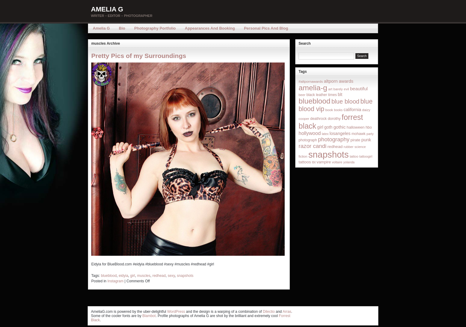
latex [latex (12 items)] (325, 134)
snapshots (185, 276)
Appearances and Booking (210, 28)
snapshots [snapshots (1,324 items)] (328, 154)
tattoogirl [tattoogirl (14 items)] (365, 156)
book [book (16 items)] (329, 110)
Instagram (115, 281)
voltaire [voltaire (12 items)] (337, 162)
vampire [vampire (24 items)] (323, 162)
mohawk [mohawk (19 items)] (358, 134)
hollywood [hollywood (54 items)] (310, 133)
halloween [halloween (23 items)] (355, 127)
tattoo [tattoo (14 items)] (354, 156)
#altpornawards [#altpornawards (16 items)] (311, 81)
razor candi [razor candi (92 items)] (312, 146)
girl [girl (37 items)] (320, 127)
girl (132, 276)
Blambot (149, 316)
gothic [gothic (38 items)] (339, 127)
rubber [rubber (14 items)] (349, 147)
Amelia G (107, 9)
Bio (122, 28)
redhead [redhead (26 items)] (335, 146)
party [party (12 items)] (370, 134)
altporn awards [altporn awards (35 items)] (338, 81)
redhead (159, 276)
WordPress (176, 311)
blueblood (109, 276)
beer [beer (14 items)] (302, 95)
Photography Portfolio (155, 28)
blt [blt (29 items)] (340, 94)
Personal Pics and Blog (266, 28)
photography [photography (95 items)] (333, 139)
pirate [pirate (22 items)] (355, 140)
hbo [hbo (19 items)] (369, 127)
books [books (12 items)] (338, 110)
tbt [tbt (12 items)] (314, 162)
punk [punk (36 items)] (366, 139)
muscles (143, 276)
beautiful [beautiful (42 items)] (359, 88)
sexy (171, 276)
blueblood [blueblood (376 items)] (314, 101)
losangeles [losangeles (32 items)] (340, 133)
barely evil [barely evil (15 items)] (341, 89)
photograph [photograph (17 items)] (308, 140)
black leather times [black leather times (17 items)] (321, 95)
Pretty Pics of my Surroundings (138, 55)
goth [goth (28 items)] (328, 127)
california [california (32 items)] (352, 109)
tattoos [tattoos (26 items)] (305, 162)
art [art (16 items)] (330, 89)
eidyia (123, 276)
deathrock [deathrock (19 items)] (318, 119)
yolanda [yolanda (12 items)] (348, 162)
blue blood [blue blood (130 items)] (345, 101)
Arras (287, 311)
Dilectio (269, 311)
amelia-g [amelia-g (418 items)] (313, 88)
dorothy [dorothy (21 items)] (334, 118)
